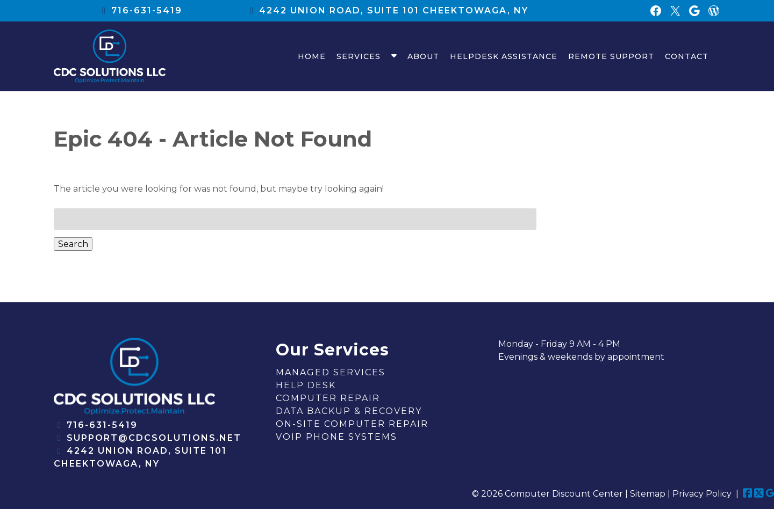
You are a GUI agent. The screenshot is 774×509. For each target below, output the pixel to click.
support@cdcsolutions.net (154, 438)
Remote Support (611, 56)
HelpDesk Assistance (503, 56)
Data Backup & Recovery (349, 411)
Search (73, 244)
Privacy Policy (702, 494)
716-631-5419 (146, 10)
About (423, 56)
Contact (686, 56)
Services (358, 56)
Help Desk (306, 385)
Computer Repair (328, 398)
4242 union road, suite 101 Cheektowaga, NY (393, 10)
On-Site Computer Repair (352, 424)
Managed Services (330, 372)
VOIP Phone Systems (336, 437)
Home (312, 56)
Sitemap (647, 494)
